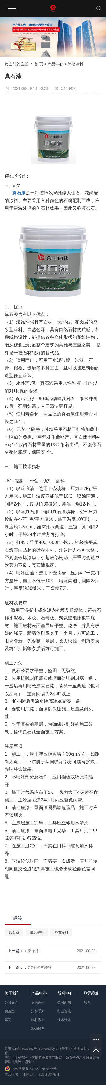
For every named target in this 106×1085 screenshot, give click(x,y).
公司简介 (11, 1002)
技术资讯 (64, 1020)
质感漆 (33, 951)
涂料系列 (38, 1011)
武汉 (33, 1075)
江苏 (25, 1075)
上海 (41, 1075)
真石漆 (14, 932)
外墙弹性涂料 (39, 967)
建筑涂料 (37, 932)
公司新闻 (64, 1002)
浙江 (56, 1075)
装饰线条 (38, 1029)
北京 (48, 1075)
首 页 (38, 64)
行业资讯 (64, 1011)
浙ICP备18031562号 (22, 1049)
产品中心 (55, 64)
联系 (87, 1002)
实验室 (10, 1011)
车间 (8, 1020)
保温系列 (38, 1002)
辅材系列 (38, 1020)
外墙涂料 (75, 64)
